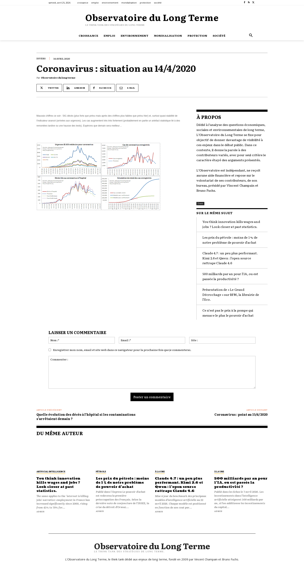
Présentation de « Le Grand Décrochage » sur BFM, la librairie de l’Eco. (230, 294)
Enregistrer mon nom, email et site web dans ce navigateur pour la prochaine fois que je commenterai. (122, 350)
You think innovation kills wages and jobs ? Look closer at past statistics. (59, 484)
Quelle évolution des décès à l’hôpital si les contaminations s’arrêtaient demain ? (86, 416)
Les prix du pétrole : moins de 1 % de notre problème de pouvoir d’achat (229, 239)
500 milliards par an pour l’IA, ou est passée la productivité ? (241, 482)
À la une (160, 471)
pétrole (101, 471)
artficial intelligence (50, 471)
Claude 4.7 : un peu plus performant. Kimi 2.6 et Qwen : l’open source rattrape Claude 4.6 (230, 257)
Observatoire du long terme (58, 77)
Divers (41, 58)
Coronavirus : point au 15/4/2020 (241, 414)
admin (40, 511)
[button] (251, 35)
